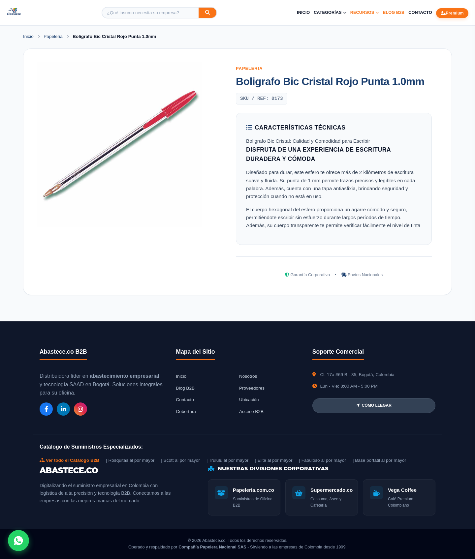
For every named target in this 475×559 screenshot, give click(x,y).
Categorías (330, 12)
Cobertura (186, 411)
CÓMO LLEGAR (374, 405)
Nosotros (248, 376)
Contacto (420, 12)
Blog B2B (393, 12)
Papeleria (54, 36)
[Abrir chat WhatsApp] (18, 540)
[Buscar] (207, 13)
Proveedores (252, 388)
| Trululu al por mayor (227, 460)
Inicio (303, 12)
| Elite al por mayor (273, 460)
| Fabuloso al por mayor (322, 460)
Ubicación (249, 399)
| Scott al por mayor (180, 460)
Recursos (364, 12)
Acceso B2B (251, 411)
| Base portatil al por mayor (379, 460)
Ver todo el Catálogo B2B (69, 460)
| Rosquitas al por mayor (130, 460)
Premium (452, 13)
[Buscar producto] (150, 13)
